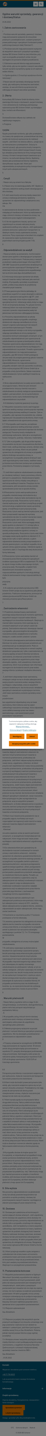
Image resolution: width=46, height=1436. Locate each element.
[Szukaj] (41, 4)
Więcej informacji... (23, 726)
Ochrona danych (22, 1428)
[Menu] (35, 4)
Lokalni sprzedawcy (13, 1413)
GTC (12, 1428)
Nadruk (32, 1428)
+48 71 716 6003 (8, 1374)
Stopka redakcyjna (29, 730)
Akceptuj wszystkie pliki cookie (23, 744)
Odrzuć (32, 736)
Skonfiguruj (17, 736)
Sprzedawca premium (14, 1407)
